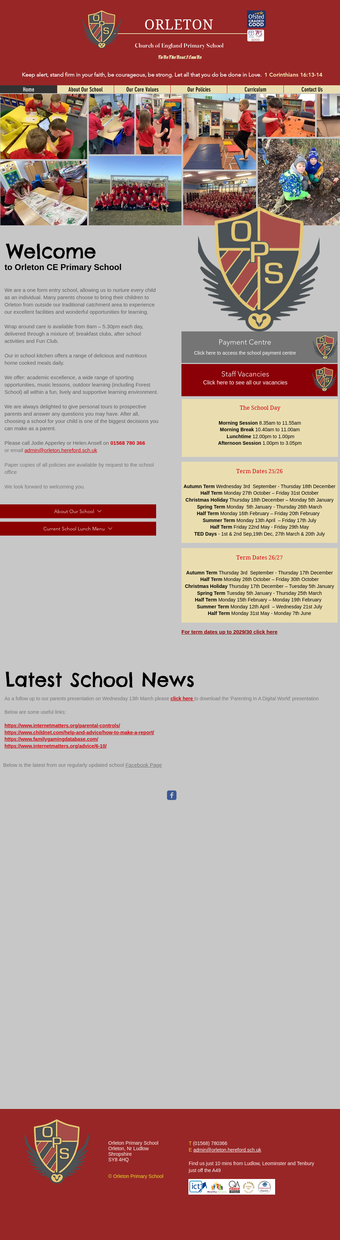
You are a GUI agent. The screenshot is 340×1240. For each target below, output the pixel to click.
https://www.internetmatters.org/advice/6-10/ (56, 746)
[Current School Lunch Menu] (78, 529)
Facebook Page (144, 765)
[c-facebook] (172, 795)
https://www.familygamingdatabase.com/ (51, 739)
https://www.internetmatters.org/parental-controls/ (62, 725)
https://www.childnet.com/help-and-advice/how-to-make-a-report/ (79, 732)
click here (182, 698)
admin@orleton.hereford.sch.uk (61, 450)
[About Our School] (78, 511)
